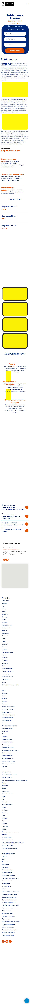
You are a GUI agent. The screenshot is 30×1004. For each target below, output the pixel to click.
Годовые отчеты (7, 625)
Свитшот (5, 818)
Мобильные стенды (8, 935)
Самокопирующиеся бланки (10, 891)
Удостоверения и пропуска (10, 685)
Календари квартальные (9, 900)
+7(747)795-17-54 (8, 547)
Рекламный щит (6, 910)
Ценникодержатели (8, 747)
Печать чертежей (7, 845)
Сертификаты (6, 679)
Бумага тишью (6, 753)
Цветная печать (7, 881)
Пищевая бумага (7, 777)
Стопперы (5, 731)
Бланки (4, 609)
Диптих (4, 859)
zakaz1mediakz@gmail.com (11, 549)
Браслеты (5, 614)
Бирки (4, 606)
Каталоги (5, 636)
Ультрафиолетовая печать (10, 878)
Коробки (4, 766)
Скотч (4, 682)
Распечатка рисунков (8, 853)
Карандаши (5, 791)
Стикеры (4, 660)
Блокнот (4, 611)
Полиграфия (5, 598)
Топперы (4, 736)
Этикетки (5, 693)
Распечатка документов (9, 848)
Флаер (4, 690)
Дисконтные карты (7, 671)
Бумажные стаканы (8, 758)
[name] (15, 39)
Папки (4, 666)
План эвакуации (7, 720)
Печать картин (6, 712)
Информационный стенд (9, 725)
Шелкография (6, 883)
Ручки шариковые (7, 804)
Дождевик (5, 867)
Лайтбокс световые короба (10, 905)
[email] (15, 34)
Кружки (4, 796)
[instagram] (4, 560)
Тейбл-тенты (6, 734)
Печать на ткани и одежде (10, 832)
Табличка (5, 704)
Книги (3, 638)
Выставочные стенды (8, 932)
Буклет (4, 619)
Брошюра (5, 617)
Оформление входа (8, 927)
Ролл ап (4, 723)
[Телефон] (10, 942)
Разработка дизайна (8, 875)
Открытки (5, 663)
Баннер (4, 696)
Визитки (4, 622)
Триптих (4, 856)
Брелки (4, 783)
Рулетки (4, 802)
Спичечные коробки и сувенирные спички (14, 780)
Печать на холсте (7, 709)
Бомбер (4, 829)
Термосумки (5, 919)
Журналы (4, 630)
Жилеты (4, 834)
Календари (5, 633)
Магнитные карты (7, 652)
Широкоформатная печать (10, 750)
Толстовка (5, 813)
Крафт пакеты (6, 772)
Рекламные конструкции (9, 930)
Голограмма (5, 628)
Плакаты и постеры (8, 717)
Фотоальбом (6, 862)
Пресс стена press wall (9, 902)
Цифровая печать (7, 872)
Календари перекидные (9, 894)
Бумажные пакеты (7, 755)
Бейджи (4, 603)
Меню (3, 655)
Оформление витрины (8, 924)
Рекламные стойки (7, 908)
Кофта (4, 821)
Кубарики (5, 644)
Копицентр (5, 600)
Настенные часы (7, 837)
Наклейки (5, 657)
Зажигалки (5, 785)
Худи (3, 815)
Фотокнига (5, 864)
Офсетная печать (7, 870)
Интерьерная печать (8, 706)
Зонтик (4, 788)
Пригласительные (7, 676)
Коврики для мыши (7, 794)
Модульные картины (8, 715)
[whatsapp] (7, 560)
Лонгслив (5, 826)
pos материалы (6, 886)
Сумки (4, 807)
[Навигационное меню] (27, 3)
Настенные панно (7, 913)
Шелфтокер (5, 745)
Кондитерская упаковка (9, 764)
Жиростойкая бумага (8, 761)
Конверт (4, 641)
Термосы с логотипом (8, 916)
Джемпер (5, 823)
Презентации (6, 674)
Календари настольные (9, 897)
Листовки (5, 647)
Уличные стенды (7, 739)
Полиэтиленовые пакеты (9, 774)
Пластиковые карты (8, 668)
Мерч (3, 799)
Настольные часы (7, 840)
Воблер (4, 698)
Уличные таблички (7, 742)
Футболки (5, 810)
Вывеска (4, 701)
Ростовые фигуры (7, 728)
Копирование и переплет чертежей (13, 842)
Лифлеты (4, 649)
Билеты (4, 889)
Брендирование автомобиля (11, 921)
